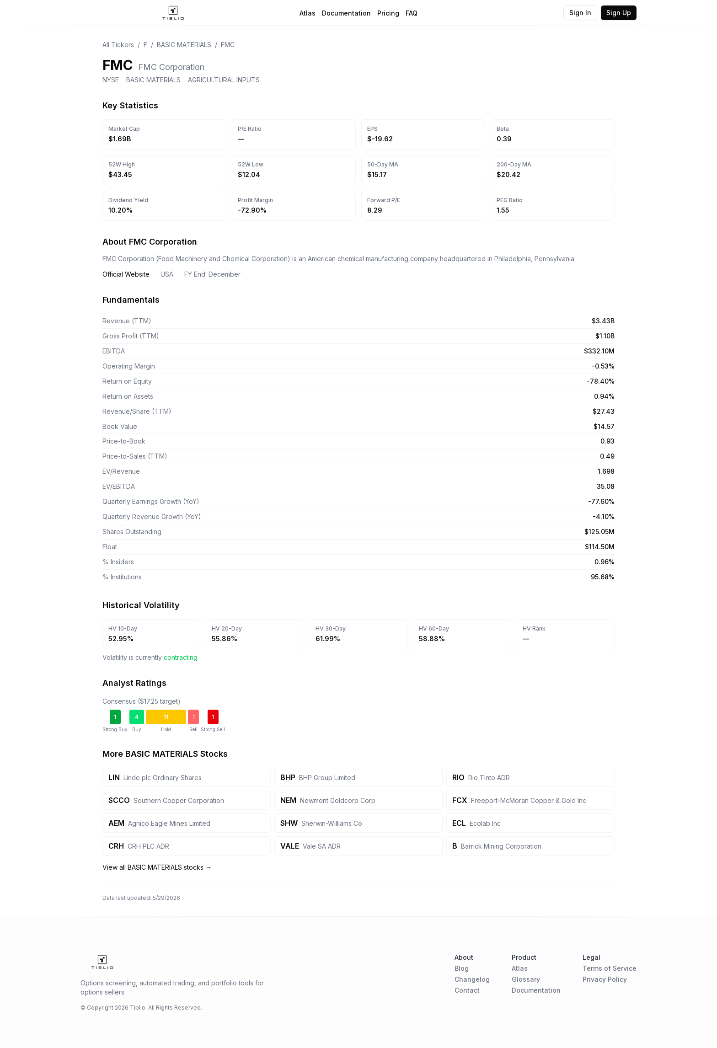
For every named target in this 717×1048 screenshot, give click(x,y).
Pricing (388, 13)
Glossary (526, 979)
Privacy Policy (605, 979)
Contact (467, 990)
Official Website (126, 274)
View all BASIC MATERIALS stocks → (157, 867)
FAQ (411, 13)
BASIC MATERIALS (184, 44)
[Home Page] (173, 13)
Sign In (580, 12)
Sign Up (618, 12)
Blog (462, 968)
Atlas (308, 13)
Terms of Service (610, 968)
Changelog (472, 979)
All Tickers (118, 44)
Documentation (346, 13)
